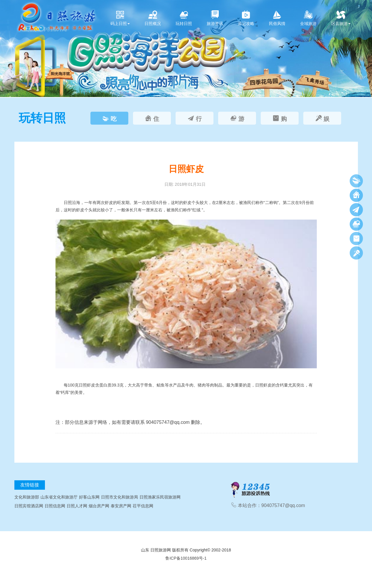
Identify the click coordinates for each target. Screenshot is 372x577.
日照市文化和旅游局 (119, 497)
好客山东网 (89, 497)
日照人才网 (77, 506)
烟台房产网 (99, 506)
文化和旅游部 (26, 497)
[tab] (109, 118)
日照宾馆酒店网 (28, 506)
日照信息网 (55, 506)
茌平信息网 (143, 506)
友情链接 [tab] (29, 484)
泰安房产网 (121, 506)
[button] (6, 48)
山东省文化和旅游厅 (59, 497)
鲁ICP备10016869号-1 (185, 558)
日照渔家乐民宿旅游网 (160, 497)
